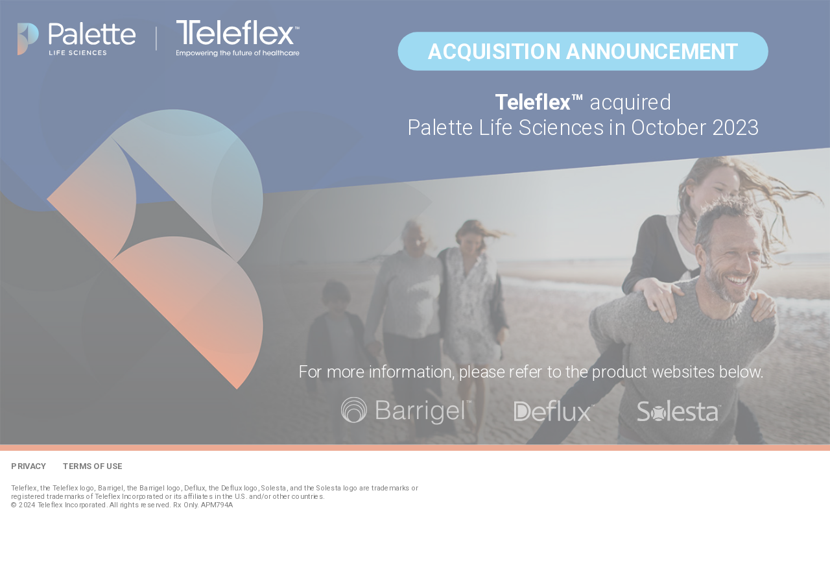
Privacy (28, 466)
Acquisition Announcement (583, 51)
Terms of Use (92, 466)
